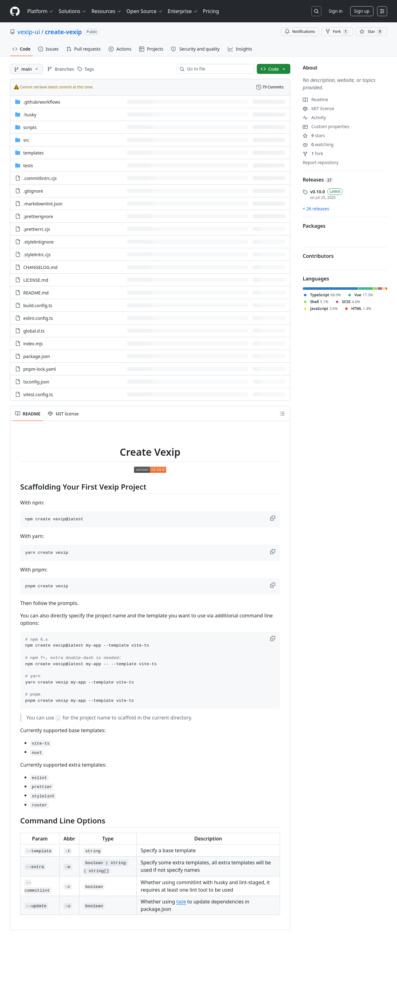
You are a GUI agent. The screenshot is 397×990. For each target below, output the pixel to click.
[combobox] (218, 69)
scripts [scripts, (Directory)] (30, 127)
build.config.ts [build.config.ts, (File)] (37, 305)
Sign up (361, 11)
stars (314, 135)
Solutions (73, 11)
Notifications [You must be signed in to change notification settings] (300, 31)
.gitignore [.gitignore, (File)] (33, 191)
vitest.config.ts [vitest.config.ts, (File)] (38, 394)
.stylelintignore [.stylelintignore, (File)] (38, 242)
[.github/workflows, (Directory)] (41, 102)
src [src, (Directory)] (26, 140)
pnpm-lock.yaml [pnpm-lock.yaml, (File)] (39, 369)
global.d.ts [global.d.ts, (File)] (34, 331)
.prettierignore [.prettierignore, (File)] (38, 216)
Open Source (145, 11)
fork (313, 153)
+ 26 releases (316, 209)
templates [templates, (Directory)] (33, 153)
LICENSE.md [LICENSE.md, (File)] (35, 280)
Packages (314, 225)
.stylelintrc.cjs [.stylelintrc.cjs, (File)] (37, 255)
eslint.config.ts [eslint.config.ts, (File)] (38, 318)
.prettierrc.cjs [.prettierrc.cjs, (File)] (36, 229)
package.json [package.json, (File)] (36, 356)
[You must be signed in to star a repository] (371, 31)
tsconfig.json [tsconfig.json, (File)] (36, 382)
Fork (337, 32)
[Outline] (282, 414)
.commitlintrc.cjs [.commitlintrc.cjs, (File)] (40, 178)
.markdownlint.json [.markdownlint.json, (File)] (43, 204)
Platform (40, 11)
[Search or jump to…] (316, 11)
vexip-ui (28, 32)
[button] (273, 518)
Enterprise (183, 11)
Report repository (320, 162)
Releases (318, 179)
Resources (106, 11)
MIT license (318, 108)
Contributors (318, 256)
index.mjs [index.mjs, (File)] (33, 344)
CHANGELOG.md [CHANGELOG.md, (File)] (40, 267)
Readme (315, 99)
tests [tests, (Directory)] (28, 165)
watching (318, 144)
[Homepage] (15, 11)
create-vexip (63, 32)
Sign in (335, 11)
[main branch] (26, 69)
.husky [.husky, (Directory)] (29, 115)
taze (181, 901)
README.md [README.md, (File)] (36, 293)
